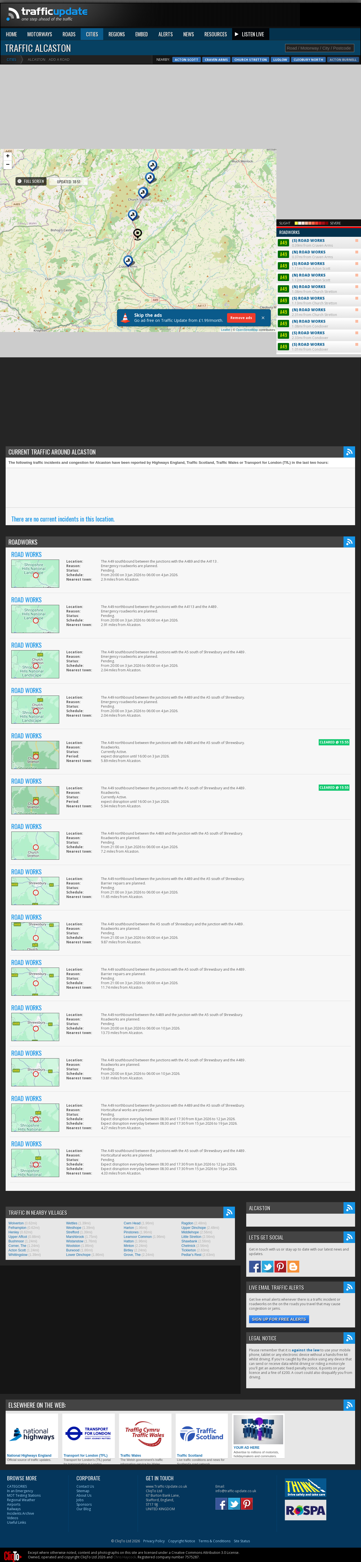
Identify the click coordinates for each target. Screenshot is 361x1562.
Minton (129, 1162)
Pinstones (131, 1148)
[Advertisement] (180, 101)
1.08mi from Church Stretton (318, 214)
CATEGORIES (17, 1402)
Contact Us (85, 1402)
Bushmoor (16, 1157)
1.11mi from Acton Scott (318, 190)
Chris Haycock (124, 1473)
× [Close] (263, 312)
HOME (11, 29)
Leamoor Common (138, 1153)
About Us (83, 1411)
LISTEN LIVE (253, 29)
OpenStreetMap (247, 324)
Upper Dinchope (193, 1144)
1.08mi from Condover (318, 248)
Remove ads (241, 312)
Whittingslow (17, 1171)
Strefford (72, 1148)
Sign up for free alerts (279, 1235)
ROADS (69, 29)
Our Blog (83, 1425)
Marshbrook (75, 1153)
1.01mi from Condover (318, 271)
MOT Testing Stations (24, 1411)
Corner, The (17, 1162)
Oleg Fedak (37, 1482)
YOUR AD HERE (258, 1348)
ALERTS (166, 29)
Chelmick (188, 1162)
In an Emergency (20, 1407)
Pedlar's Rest (191, 1171)
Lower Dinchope (78, 1171)
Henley (13, 1148)
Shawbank (189, 1157)
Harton (129, 1144)
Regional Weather (21, 1416)
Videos (12, 1434)
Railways (14, 1425)
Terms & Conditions (214, 1457)
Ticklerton (188, 1166)
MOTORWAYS (39, 29)
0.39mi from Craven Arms (318, 162)
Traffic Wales (145, 1352)
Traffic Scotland (202, 1352)
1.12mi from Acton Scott (318, 202)
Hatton (129, 1157)
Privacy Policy (154, 1457)
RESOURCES (215, 29)
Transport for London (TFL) (88, 1352)
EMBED (141, 29)
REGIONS (117, 29)
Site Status (242, 1457)
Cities (11, 54)
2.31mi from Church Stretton (318, 237)
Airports (13, 1420)
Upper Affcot (17, 1153)
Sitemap (82, 1407)
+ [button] (8, 151)
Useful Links (16, 1438)
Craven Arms (344, 54)
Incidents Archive (20, 1429)
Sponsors (84, 1420)
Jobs (79, 1416)
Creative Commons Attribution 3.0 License (205, 1468)
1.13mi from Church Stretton (318, 225)
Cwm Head (132, 1139)
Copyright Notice (181, 1457)
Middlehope (190, 1148)
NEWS (188, 29)
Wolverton (16, 1139)
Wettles (71, 1139)
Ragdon (187, 1139)
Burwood (72, 1166)
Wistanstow (74, 1157)
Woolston (73, 1162)
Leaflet (225, 324)
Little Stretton (191, 1153)
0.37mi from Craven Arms (318, 179)
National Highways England (32, 1352)
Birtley (128, 1166)
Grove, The (132, 1171)
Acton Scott (315, 54)
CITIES (92, 29)
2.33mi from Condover (318, 260)
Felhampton (17, 1144)
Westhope (73, 1144)
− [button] (8, 160)
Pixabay (62, 1482)
